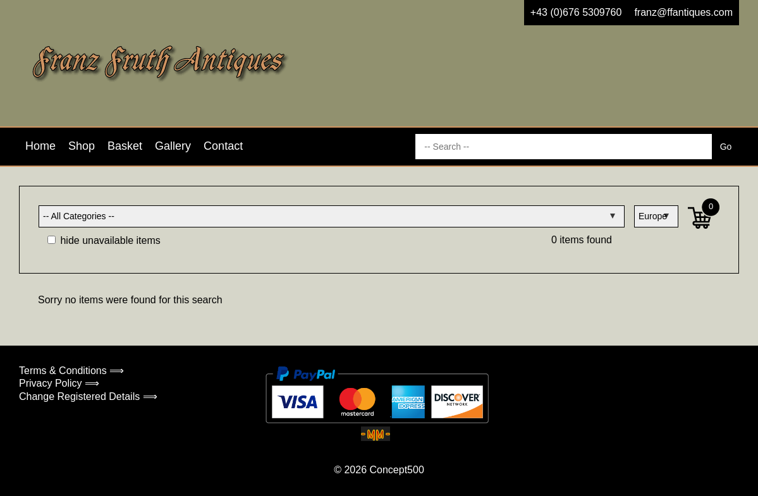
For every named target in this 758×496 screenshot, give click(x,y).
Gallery (173, 146)
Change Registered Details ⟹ (88, 396)
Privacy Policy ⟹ (59, 383)
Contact (223, 146)
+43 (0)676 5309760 (576, 12)
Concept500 (396, 469)
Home (40, 146)
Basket (124, 146)
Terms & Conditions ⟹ (71, 370)
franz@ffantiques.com (683, 12)
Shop (81, 146)
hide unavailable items (104, 240)
